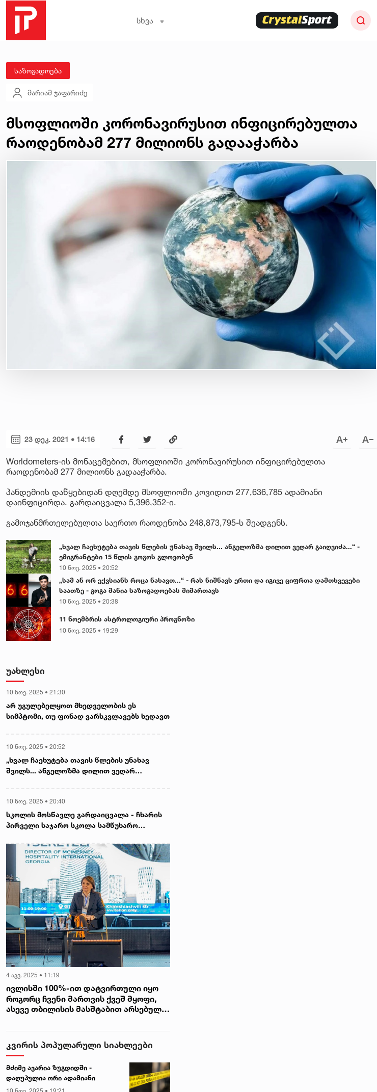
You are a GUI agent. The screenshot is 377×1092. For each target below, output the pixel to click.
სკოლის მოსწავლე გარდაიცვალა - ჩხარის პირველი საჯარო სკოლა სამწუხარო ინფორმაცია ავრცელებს (84, 820)
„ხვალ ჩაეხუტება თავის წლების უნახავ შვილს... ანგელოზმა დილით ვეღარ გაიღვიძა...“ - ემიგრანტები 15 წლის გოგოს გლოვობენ (209, 551)
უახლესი (25, 670)
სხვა (151, 20)
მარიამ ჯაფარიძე (49, 93)
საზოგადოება (38, 70)
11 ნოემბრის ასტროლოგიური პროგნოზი (127, 619)
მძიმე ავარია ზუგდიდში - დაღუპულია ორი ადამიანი (50, 1072)
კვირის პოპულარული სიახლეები (79, 1044)
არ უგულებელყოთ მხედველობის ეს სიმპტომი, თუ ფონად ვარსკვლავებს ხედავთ (88, 710)
